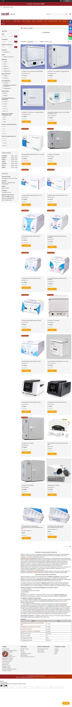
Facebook (56, 650)
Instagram (56, 648)
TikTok (55, 653)
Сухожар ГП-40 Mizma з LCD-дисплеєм (58, 71)
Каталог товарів (5, 648)
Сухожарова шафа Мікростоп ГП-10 (32, 195)
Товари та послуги (5, 21)
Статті (45, 21)
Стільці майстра (5, 662)
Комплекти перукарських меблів (9, 669)
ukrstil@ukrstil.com (9, 196)
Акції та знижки (40, 650)
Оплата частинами (25, 21)
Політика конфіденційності (50, 677)
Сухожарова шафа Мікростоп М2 (31, 236)
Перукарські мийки (6, 667)
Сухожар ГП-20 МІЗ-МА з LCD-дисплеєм (32, 112)
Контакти (64, 21)
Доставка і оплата (53, 21)
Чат (66, 703)
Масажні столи (5, 664)
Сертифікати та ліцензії (26, 653)
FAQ (60, 21)
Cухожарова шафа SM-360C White (31, 402)
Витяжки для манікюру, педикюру (9, 650)
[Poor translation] (5, 686)
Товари (25, 28)
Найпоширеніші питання (42, 648)
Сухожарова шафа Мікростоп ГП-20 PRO (33, 154)
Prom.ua (43, 675)
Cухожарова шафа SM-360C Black (57, 402)
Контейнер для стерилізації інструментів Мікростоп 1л (56, 527)
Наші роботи (40, 21)
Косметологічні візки (6, 661)
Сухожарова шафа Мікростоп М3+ (31, 361)
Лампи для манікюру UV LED (8, 656)
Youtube (56, 652)
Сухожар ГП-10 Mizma (53, 320)
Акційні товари (16, 21)
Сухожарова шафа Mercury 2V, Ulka (58, 361)
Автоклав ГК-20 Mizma (53, 485)
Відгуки (33, 21)
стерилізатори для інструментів (34, 571)
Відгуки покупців (41, 652)
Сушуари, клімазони (6, 670)
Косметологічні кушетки (7, 659)
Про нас (22, 650)
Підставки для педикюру (7, 658)
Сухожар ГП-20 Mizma (53, 154)
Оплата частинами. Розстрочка (27, 656)
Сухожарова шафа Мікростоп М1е (31, 320)
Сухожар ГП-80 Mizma (27, 485)
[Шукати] (66, 14)
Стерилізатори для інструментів (29, 558)
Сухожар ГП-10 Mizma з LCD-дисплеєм (32, 71)
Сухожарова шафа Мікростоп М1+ (31, 278)
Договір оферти (24, 655)
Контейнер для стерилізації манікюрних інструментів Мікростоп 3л (32, 527)
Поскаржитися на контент (39, 677)
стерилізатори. (37, 610)
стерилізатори (63, 605)
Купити (26, 80)
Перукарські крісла (6, 666)
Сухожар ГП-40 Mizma (27, 443)
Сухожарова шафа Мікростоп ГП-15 (57, 195)
